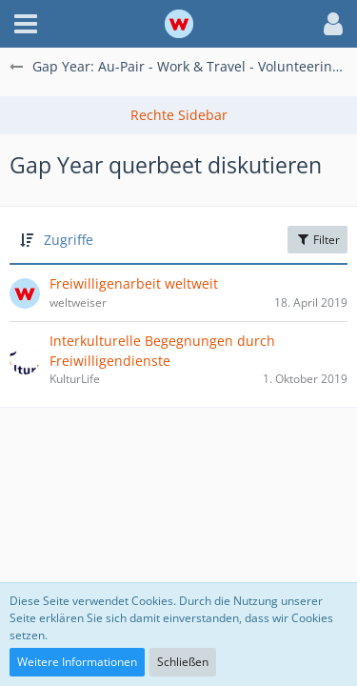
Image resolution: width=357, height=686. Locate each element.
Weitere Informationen (77, 662)
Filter (317, 240)
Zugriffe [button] (68, 240)
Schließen (182, 662)
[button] (26, 24)
